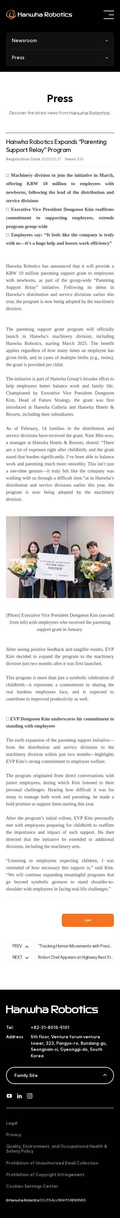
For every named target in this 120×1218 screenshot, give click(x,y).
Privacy (13, 1134)
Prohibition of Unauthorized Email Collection (52, 1163)
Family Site (26, 1075)
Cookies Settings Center (32, 1186)
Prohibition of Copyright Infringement (45, 1174)
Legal (11, 1123)
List (87, 920)
